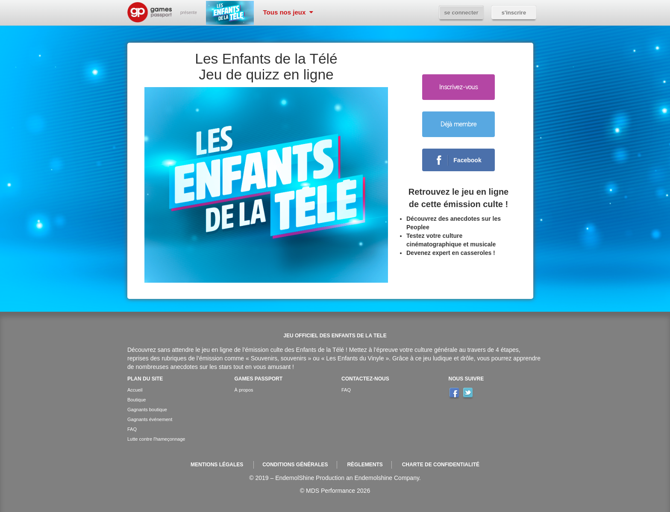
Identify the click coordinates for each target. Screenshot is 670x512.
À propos (244, 389)
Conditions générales (295, 465)
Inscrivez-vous (458, 87)
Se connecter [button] (461, 12)
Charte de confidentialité (440, 465)
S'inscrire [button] (514, 12)
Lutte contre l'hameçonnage (156, 439)
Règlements (364, 465)
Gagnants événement (149, 419)
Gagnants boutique (147, 409)
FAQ (132, 429)
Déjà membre (458, 124)
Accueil (134, 389)
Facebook (455, 160)
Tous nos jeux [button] (288, 12)
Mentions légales (217, 465)
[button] (458, 122)
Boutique (136, 399)
